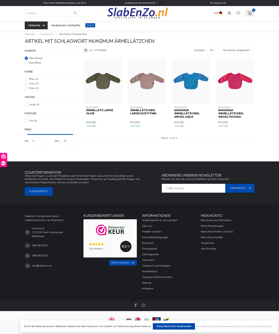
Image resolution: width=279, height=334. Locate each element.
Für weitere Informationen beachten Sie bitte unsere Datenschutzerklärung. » (235, 326)
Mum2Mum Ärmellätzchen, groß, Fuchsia (231, 113)
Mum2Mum (35, 62)
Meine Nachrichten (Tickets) (217, 231)
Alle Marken (36, 58)
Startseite (30, 34)
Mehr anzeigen (122, 262)
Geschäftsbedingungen (155, 237)
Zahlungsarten (150, 254)
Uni (33, 120)
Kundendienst (38, 191)
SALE (90, 25)
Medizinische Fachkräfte (65, 25)
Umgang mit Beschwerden (157, 277)
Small (34, 104)
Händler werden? (152, 231)
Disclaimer (148, 243)
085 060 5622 (40, 245)
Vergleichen (207, 243)
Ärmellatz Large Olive (99, 112)
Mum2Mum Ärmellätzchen (73, 34)
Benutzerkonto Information (216, 220)
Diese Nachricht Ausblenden (174, 326)
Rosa (34, 88)
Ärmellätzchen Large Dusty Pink (143, 112)
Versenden (148, 260)
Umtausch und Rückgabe (156, 265)
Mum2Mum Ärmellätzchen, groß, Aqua (186, 113)
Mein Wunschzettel (212, 237)
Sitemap (146, 282)
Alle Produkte (208, 248)
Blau (33, 79)
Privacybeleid (149, 248)
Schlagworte (47, 34)
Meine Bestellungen (212, 226)
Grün (33, 83)
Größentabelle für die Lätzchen (160, 220)
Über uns (147, 226)
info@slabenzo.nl (42, 265)
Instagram (147, 288)
